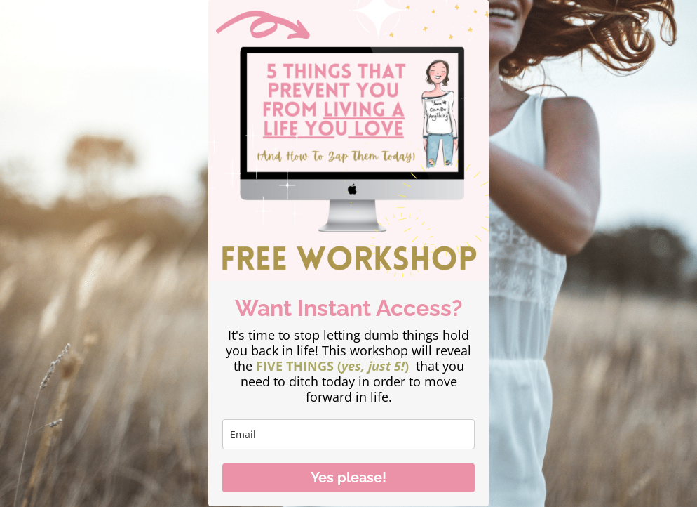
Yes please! (348, 477)
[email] (348, 434)
